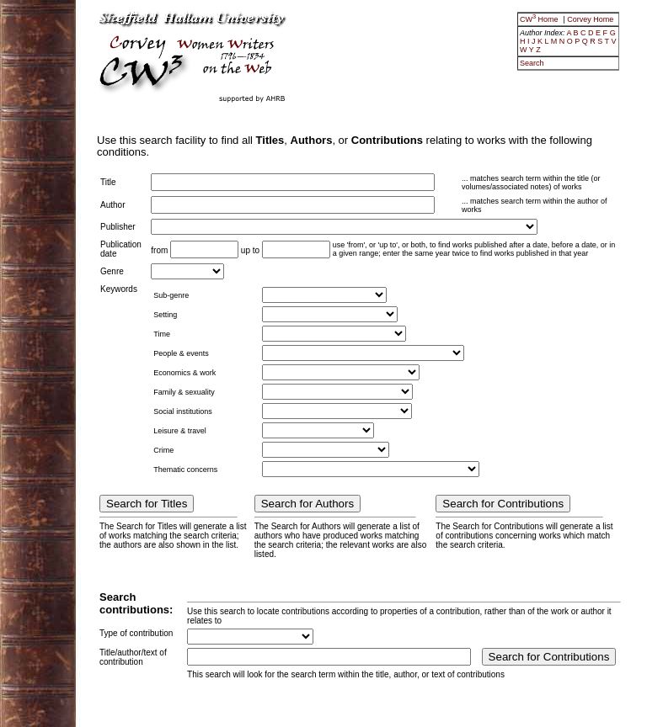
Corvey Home (590, 19)
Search (532, 63)
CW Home (540, 19)
